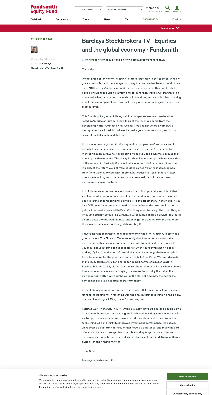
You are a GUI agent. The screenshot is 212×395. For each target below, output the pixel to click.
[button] (88, 9)
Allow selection (187, 368)
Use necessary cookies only (187, 376)
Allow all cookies (187, 359)
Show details (154, 389)
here (92, 59)
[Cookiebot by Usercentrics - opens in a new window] (19, 389)
